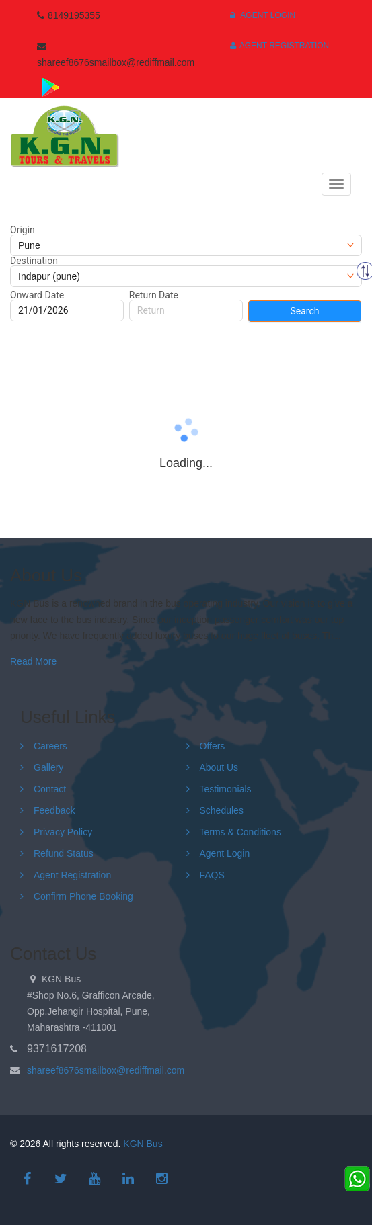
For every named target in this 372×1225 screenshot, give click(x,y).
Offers (212, 746)
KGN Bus (142, 1143)
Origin (22, 230)
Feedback (54, 810)
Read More (33, 661)
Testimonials (226, 789)
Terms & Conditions (240, 832)
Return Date (153, 295)
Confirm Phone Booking (83, 896)
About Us (219, 767)
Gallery (48, 767)
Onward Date (37, 295)
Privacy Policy (63, 832)
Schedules (222, 810)
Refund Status (64, 853)
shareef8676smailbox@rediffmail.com (105, 1070)
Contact (50, 789)
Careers (50, 746)
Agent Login (262, 15)
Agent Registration (280, 45)
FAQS (212, 875)
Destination (34, 260)
